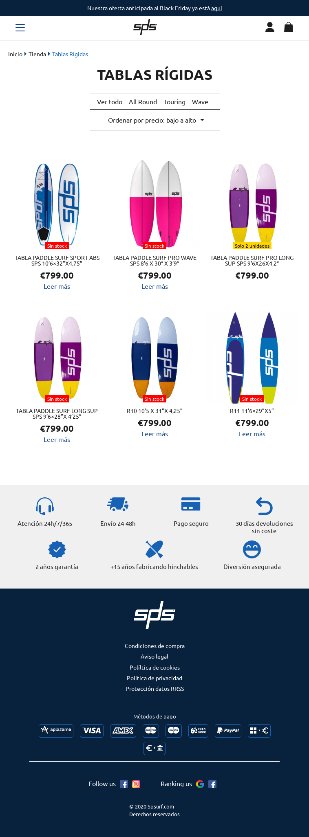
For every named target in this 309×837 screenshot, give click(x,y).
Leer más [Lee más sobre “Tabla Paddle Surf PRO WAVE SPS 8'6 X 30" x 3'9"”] (154, 285)
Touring (174, 101)
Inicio (15, 53)
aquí (216, 7)
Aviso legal (154, 655)
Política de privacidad (154, 676)
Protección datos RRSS (155, 687)
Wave (200, 101)
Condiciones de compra (155, 644)
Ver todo (109, 101)
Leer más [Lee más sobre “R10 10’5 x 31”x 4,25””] (154, 432)
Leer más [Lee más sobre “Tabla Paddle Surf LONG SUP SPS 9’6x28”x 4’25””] (57, 438)
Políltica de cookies (155, 666)
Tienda (37, 53)
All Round (143, 101)
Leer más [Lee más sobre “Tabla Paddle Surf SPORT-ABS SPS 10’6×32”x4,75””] (57, 285)
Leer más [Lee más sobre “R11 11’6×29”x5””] (252, 432)
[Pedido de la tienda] (155, 119)
